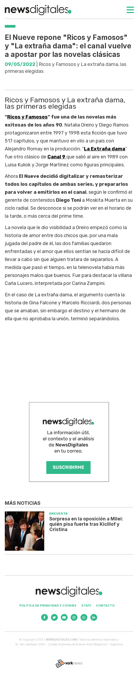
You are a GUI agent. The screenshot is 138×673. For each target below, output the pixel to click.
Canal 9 (56, 157)
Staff (86, 605)
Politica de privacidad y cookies (47, 605)
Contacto (105, 605)
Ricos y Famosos (27, 117)
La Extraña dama (104, 149)
